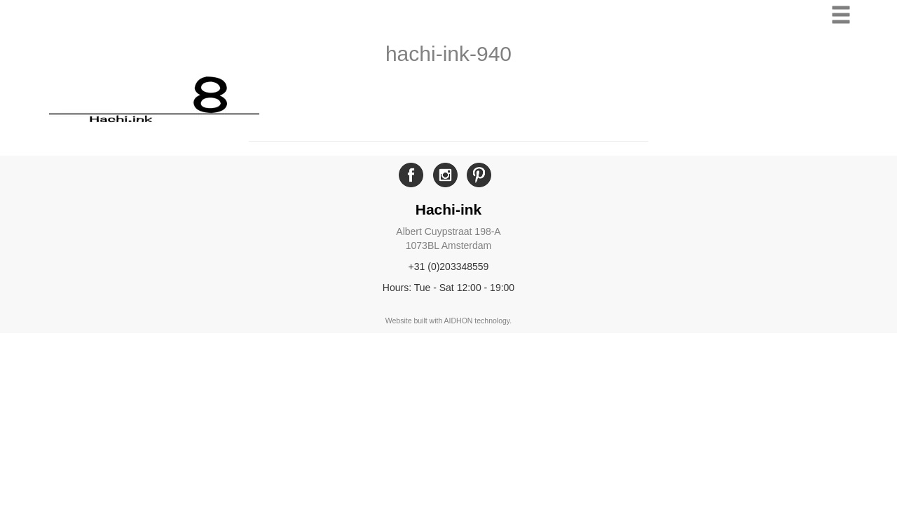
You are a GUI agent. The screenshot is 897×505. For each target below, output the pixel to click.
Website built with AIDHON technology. (448, 320)
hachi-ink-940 (448, 53)
